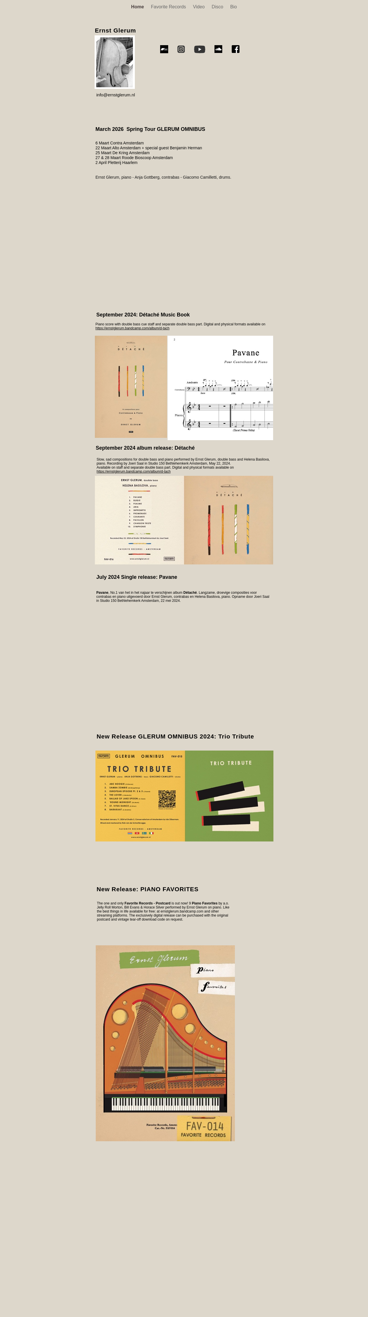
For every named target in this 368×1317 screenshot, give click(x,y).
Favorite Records (169, 6)
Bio (233, 6)
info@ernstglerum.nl (115, 94)
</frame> (178, 1232)
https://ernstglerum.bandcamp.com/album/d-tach (133, 471)
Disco (218, 6)
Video (199, 6)
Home (138, 6)
